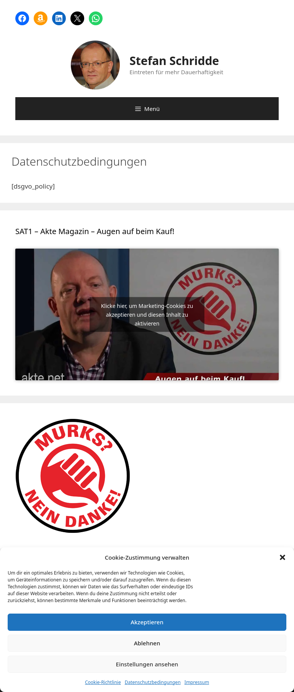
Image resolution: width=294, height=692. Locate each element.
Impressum (197, 682)
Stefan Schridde (174, 60)
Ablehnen (147, 643)
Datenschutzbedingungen (153, 682)
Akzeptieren (147, 622)
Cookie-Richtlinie (103, 682)
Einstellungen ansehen (147, 664)
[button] (282, 557)
